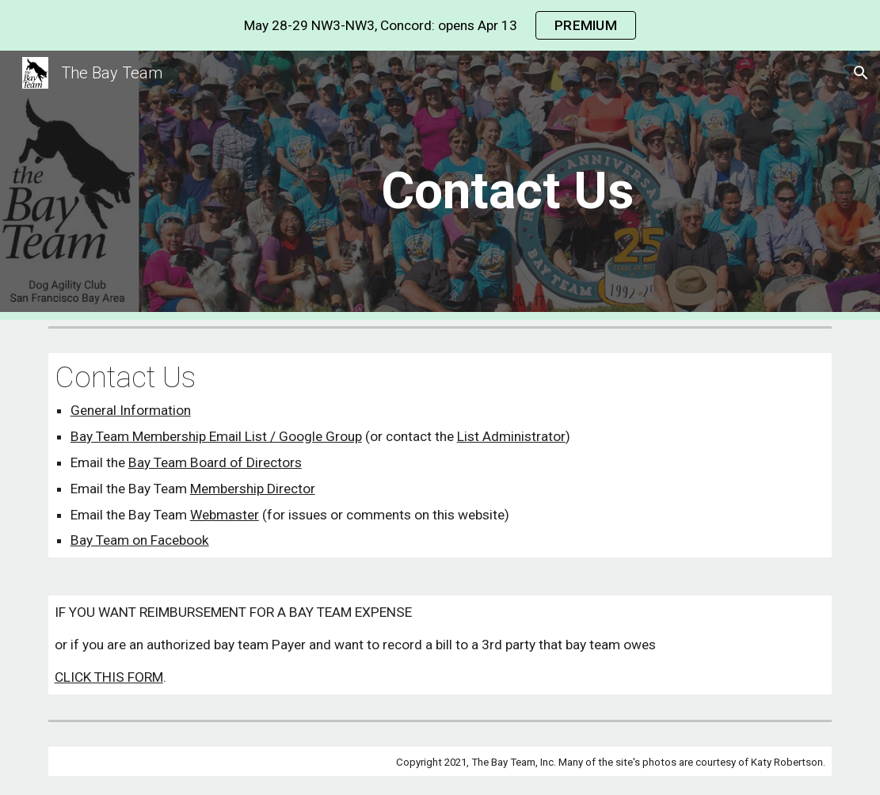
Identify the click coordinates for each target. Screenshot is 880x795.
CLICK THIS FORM (109, 677)
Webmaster (224, 515)
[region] (440, 25)
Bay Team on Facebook (139, 540)
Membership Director (252, 488)
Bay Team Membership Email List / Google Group (216, 436)
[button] (861, 73)
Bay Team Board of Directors (215, 462)
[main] (507, 186)
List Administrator (511, 436)
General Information (130, 410)
